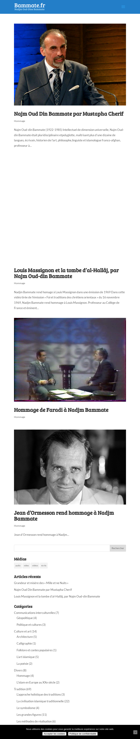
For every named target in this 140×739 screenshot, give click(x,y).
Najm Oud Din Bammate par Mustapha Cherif (68, 113)
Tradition (20, 689)
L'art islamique (26, 657)
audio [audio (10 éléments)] (18, 565)
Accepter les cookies (54, 733)
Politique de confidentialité (82, 733)
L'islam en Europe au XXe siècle (36, 682)
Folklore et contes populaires (35, 650)
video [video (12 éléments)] (26, 565)
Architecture (25, 637)
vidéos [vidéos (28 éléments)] (35, 565)
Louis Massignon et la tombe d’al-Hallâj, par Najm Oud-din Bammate (66, 273)
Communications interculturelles (34, 613)
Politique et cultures (29, 624)
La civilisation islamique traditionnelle (40, 701)
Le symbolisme (26, 708)
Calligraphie (24, 643)
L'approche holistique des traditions (39, 694)
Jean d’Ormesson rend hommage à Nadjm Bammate (64, 515)
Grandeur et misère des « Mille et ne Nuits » (41, 583)
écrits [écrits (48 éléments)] (43, 565)
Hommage (19, 120)
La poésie (22, 663)
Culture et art (22, 631)
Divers (18, 670)
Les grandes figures (29, 714)
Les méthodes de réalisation (34, 721)
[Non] (135, 732)
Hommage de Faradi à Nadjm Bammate (61, 409)
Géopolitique (25, 618)
